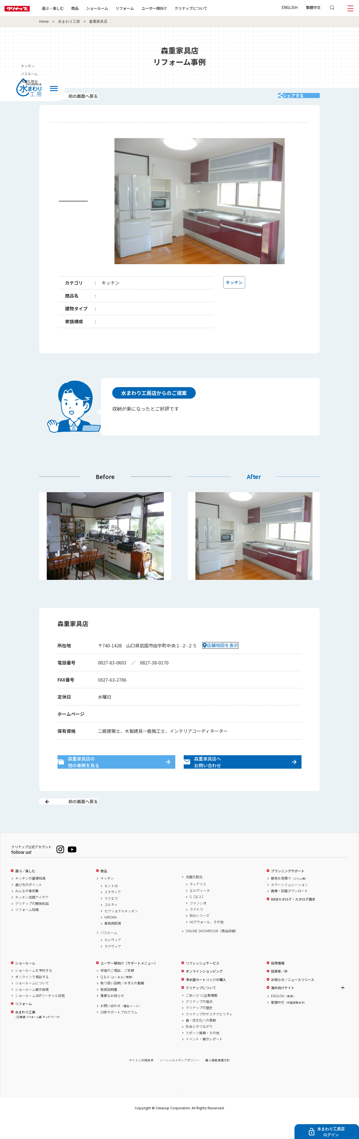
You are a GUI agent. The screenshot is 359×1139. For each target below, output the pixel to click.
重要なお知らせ (112, 1015)
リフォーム (143, 8)
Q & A (117, 996)
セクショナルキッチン (121, 930)
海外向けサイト (282, 1007)
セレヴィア (112, 959)
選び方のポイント (28, 904)
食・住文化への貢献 (201, 1040)
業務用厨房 (112, 943)
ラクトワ (196, 929)
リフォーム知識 (27, 929)
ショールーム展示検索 (32, 1009)
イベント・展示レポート (204, 1059)
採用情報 (277, 982)
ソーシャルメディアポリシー (179, 1080)
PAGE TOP (179, 1107)
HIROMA (110, 937)
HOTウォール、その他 (207, 941)
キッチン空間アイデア (32, 917)
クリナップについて (208, 8)
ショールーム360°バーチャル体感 (40, 1015)
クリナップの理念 (199, 1021)
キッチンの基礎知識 (30, 898)
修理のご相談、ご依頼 (117, 990)
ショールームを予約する (33, 990)
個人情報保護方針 (217, 1080)
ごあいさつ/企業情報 (201, 1015)
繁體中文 (313, 7)
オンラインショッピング (204, 991)
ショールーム (115, 8)
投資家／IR (279, 991)
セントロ (111, 905)
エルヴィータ (200, 910)
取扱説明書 (108, 1009)
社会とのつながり (199, 1046)
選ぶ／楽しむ (25, 890)
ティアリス (198, 904)
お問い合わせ (120, 1025)
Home (44, 22)
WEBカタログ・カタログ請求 (293, 919)
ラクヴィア (112, 966)
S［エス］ (197, 916)
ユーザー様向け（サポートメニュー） (129, 982)
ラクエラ (111, 918)
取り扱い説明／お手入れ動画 (122, 1003)
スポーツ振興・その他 (202, 1052)
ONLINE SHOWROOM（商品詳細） (212, 951)
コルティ (111, 924)
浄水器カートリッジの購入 (206, 999)
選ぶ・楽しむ (71, 8)
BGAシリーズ (199, 935)
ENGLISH (290, 7)
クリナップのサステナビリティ (209, 1033)
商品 (103, 890)
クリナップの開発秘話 (32, 923)
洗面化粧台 (194, 896)
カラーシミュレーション (289, 904)
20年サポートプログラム (118, 1031)
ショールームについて (32, 1003)
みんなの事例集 (27, 910)
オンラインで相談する (32, 996)
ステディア (112, 912)
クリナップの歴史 (199, 1027)
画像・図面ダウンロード (289, 910)
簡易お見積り (289, 898)
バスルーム (108, 952)
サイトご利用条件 (141, 1080)
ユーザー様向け (172, 8)
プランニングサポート (288, 890)
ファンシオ (198, 923)
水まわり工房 (69, 22)
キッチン (350, 65)
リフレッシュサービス (202, 982)
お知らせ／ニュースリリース (292, 999)
